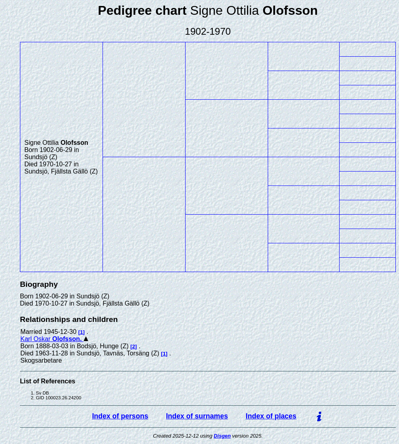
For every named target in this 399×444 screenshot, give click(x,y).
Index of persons (120, 416)
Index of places (271, 416)
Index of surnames (197, 416)
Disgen (222, 436)
